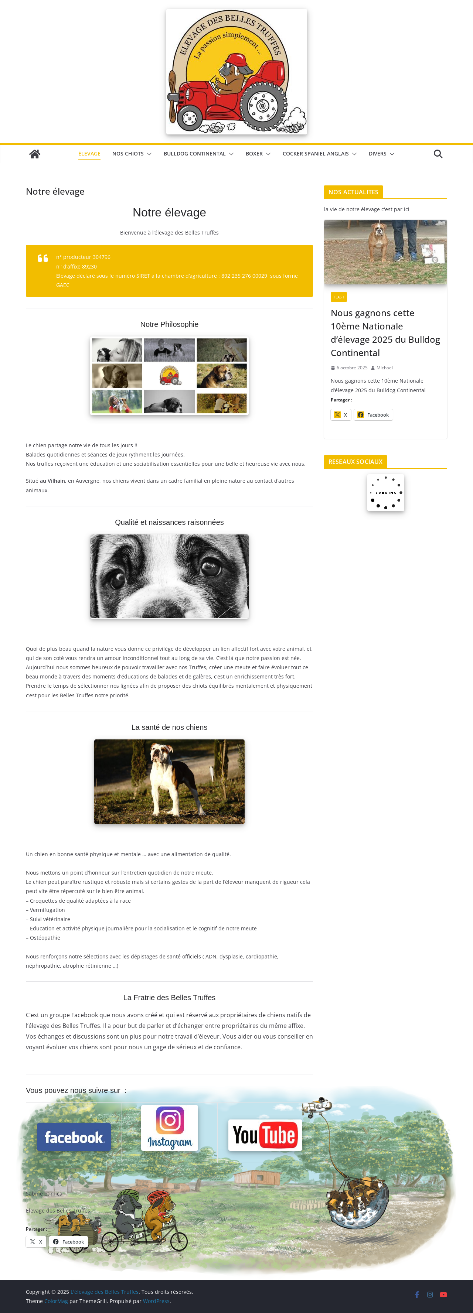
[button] (148, 154)
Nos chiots (128, 153)
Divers (378, 153)
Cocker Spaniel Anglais (316, 153)
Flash (339, 297)
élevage (89, 153)
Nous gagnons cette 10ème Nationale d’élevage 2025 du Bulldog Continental (385, 333)
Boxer (254, 153)
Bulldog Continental (195, 153)
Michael (385, 368)
